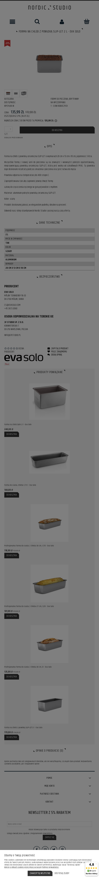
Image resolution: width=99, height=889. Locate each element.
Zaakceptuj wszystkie (40, 873)
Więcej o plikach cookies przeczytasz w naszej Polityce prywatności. (31, 867)
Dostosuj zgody (62, 873)
